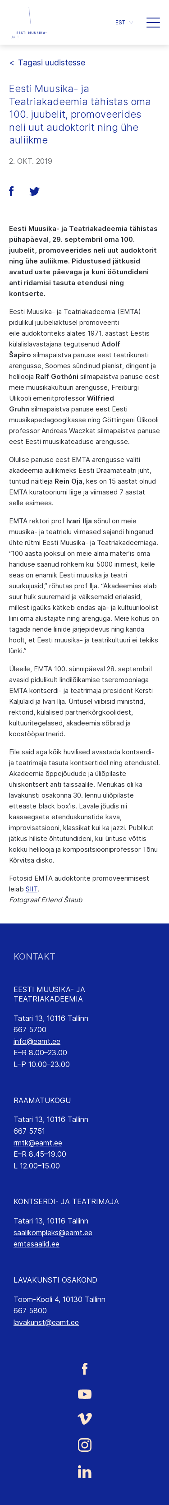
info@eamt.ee (37, 1041)
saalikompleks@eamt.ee (53, 1232)
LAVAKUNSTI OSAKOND (55, 1279)
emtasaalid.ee (36, 1243)
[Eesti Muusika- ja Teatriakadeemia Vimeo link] (84, 1419)
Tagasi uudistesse (51, 62)
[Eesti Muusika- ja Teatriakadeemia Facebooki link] (84, 1369)
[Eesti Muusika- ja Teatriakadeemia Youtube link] (84, 1393)
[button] (124, 22)
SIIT (31, 889)
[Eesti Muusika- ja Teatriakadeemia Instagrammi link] (84, 1445)
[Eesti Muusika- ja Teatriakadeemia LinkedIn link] (84, 1471)
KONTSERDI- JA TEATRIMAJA (66, 1201)
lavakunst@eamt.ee (46, 1322)
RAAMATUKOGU (42, 1100)
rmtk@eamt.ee (38, 1142)
